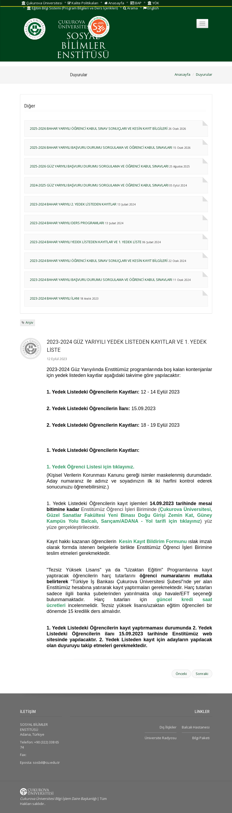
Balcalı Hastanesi (196, 727)
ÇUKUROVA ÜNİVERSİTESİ (74, 24)
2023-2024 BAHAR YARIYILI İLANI (54, 298)
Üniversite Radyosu (160, 737)
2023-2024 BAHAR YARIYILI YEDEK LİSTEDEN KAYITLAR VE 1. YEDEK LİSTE (85, 241)
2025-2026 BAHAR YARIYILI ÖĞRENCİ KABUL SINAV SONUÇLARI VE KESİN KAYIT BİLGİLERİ (99, 128)
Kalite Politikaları (83, 3)
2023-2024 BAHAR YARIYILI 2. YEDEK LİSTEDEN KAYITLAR (73, 204)
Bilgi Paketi (201, 737)
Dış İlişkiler (168, 727)
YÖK (153, 3)
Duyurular (204, 74)
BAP (135, 3)
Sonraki (202, 673)
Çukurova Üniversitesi (42, 3)
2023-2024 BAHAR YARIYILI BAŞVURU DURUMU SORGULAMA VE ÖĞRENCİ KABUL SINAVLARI (101, 279)
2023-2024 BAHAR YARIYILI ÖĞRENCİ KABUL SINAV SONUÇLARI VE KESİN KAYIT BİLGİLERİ (99, 260)
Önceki (181, 673)
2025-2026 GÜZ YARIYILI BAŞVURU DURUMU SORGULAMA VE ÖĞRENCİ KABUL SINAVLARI (99, 166)
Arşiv (29, 322)
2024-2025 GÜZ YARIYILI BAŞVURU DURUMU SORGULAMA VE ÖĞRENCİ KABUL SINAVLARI (99, 185)
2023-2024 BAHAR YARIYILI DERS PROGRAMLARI (67, 222)
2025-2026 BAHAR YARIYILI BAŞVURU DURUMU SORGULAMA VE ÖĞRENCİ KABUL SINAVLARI (101, 147)
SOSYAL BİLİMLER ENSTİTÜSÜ (83, 46)
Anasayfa (114, 3)
